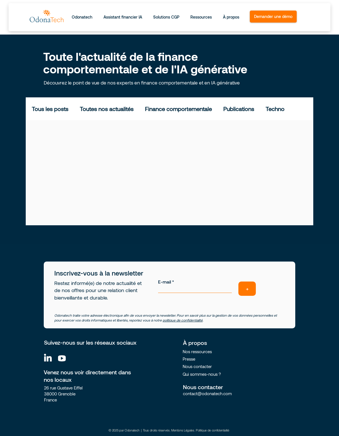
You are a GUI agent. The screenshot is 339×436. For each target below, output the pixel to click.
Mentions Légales (182, 430)
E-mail (164, 282)
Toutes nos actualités (106, 108)
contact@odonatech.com (207, 393)
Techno (275, 108)
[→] (247, 289)
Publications (238, 108)
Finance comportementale (178, 108)
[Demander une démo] (273, 17)
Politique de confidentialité (212, 430)
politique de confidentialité (183, 320)
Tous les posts (50, 108)
